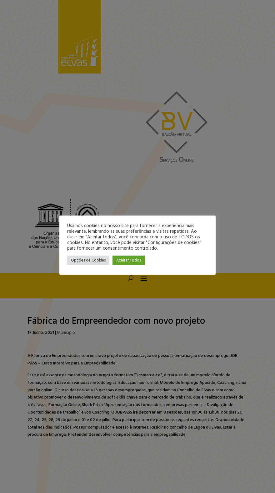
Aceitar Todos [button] (128, 260)
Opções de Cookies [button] (88, 260)
